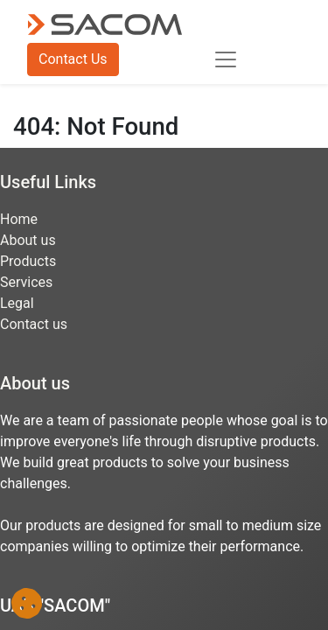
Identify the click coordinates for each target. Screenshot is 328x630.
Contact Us (73, 59)
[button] (26, 603)
